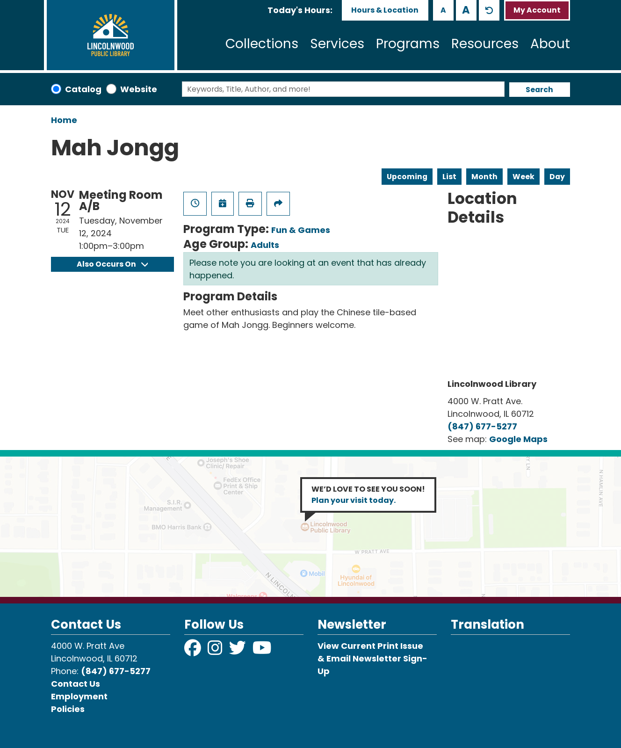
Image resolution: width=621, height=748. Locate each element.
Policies (68, 709)
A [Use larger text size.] (466, 9)
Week (523, 176)
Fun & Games (300, 230)
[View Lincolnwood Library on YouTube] (262, 651)
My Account (537, 10)
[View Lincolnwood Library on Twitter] (238, 651)
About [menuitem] (550, 44)
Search (539, 89)
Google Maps (518, 439)
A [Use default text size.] (489, 10)
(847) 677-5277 (482, 426)
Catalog (83, 89)
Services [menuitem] (337, 44)
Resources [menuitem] (485, 44)
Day (557, 176)
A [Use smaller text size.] (443, 10)
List (449, 176)
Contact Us (75, 684)
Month (484, 176)
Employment (79, 696)
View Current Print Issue (370, 646)
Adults (265, 245)
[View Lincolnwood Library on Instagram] (216, 651)
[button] (300, 10)
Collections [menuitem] (261, 44)
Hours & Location (385, 10)
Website (138, 89)
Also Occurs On (112, 264)
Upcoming (407, 176)
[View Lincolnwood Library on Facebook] (193, 651)
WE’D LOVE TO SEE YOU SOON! (368, 495)
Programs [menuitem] (408, 44)
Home (64, 120)
